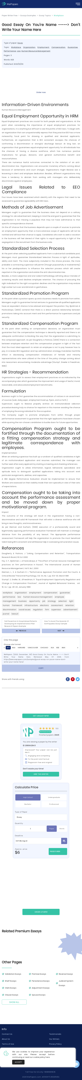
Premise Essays (39, 974)
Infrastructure (31, 605)
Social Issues (25, 609)
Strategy (52, 601)
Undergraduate (54, 797)
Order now (41, 92)
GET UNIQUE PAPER (41, 716)
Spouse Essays (38, 995)
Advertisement (70, 609)
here (47, 1057)
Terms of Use (8, 1044)
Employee (59, 597)
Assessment (57, 605)
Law (19, 51)
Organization (29, 47)
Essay (20, 43)
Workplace (16, 47)
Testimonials (55, 1034)
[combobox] (41, 817)
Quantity (19, 823)
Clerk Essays (10, 988)
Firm (47, 609)
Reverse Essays (66, 974)
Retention (69, 605)
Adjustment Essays (41, 988)
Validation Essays (13, 974)
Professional (54, 804)
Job (43, 601)
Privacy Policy (55, 1044)
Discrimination (9, 609)
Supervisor (56, 609)
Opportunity (34, 601)
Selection (62, 601)
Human (6, 605)
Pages (51, 829)
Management (9, 601)
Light (71, 601)
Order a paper (41, 912)
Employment (43, 47)
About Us (6, 1039)
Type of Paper (21, 812)
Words (61, 829)
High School (28, 797)
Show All (14, 1002)
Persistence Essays (41, 981)
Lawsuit (15, 614)
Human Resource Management (35, 51)
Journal (6, 614)
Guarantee (73, 47)
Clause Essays (11, 995)
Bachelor (27, 804)
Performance (10, 51)
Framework (17, 605)
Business (22, 601)
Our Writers (54, 1039)
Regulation (38, 609)
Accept (18, 1062)
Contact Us (7, 1034)
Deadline (19, 836)
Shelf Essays (10, 981)
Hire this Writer (41, 774)
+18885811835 (49, 1072)
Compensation (58, 47)
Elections (44, 605)
